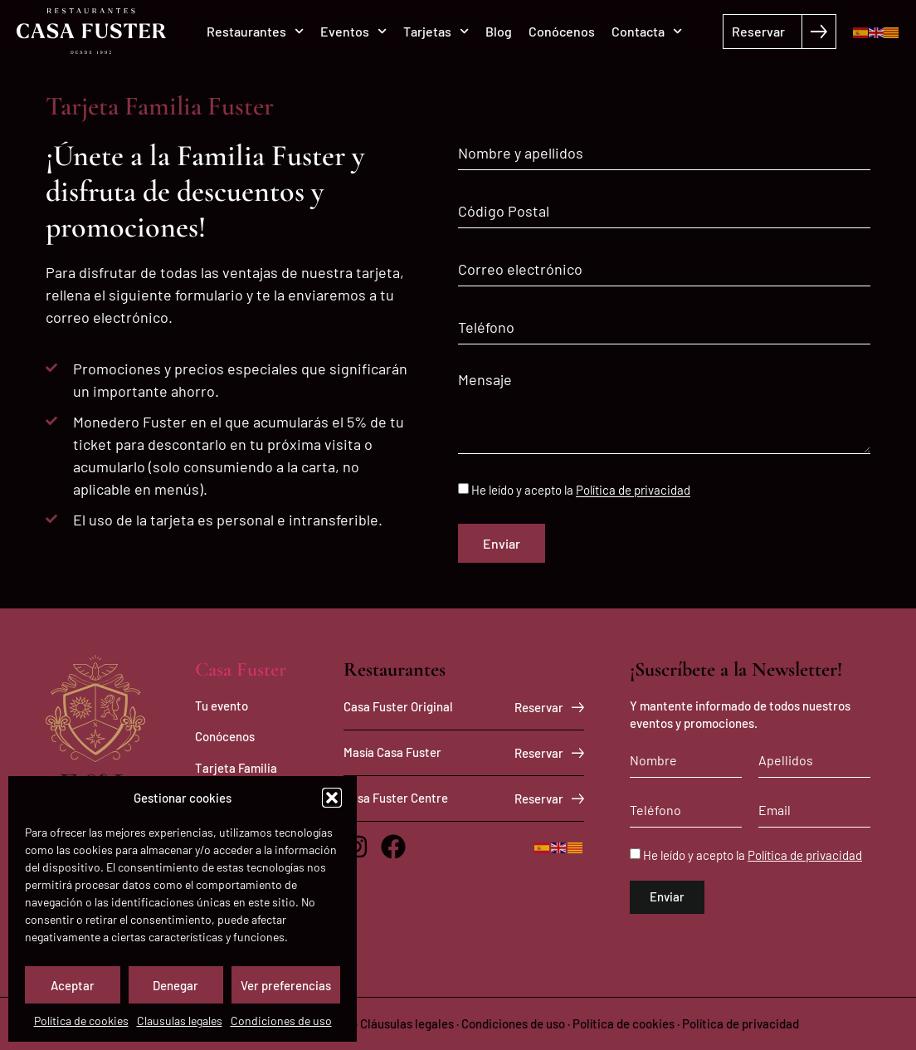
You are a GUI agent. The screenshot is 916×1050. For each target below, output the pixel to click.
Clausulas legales (179, 1020)
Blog (498, 31)
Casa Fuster (240, 669)
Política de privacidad (633, 490)
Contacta (646, 31)
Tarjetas (436, 31)
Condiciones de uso (281, 1020)
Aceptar (73, 985)
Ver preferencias (286, 985)
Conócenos (562, 31)
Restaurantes (255, 31)
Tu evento (221, 705)
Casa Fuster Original (398, 706)
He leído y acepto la (580, 490)
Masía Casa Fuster (392, 752)
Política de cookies (81, 1020)
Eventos (353, 31)
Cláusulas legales (407, 1023)
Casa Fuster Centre (396, 797)
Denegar (175, 985)
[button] (332, 797)
